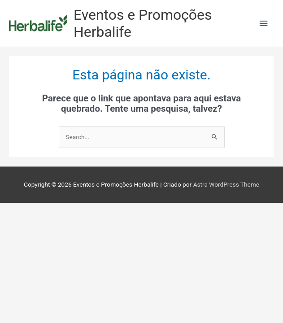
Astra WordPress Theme (226, 184)
